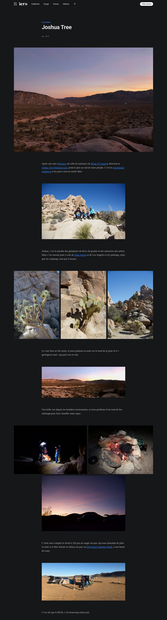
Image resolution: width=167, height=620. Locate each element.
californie (46, 22)
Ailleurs (66, 4)
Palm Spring (80, 254)
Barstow (62, 163)
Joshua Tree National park (54, 167)
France (56, 4)
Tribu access (146, 4)
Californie (35, 4)
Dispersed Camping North (99, 546)
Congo (46, 4)
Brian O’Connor (99, 163)
